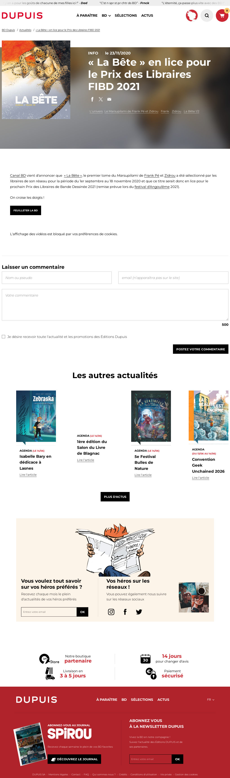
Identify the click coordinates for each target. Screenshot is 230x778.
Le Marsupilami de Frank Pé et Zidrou (131, 111)
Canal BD (18, 175)
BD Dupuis (8, 30)
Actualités (25, 30)
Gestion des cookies (186, 774)
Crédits (123, 774)
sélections (126, 15)
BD (104, 15)
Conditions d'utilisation (143, 774)
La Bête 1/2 (191, 111)
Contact (75, 774)
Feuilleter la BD (25, 210)
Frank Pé (151, 175)
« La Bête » (73, 175)
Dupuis (23, 15)
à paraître (87, 15)
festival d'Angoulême (152, 187)
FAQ (86, 774)
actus (147, 15)
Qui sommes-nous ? (104, 774)
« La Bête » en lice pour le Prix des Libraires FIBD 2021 (68, 30)
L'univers (96, 111)
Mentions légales (58, 774)
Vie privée (166, 774)
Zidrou (176, 111)
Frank (165, 111)
